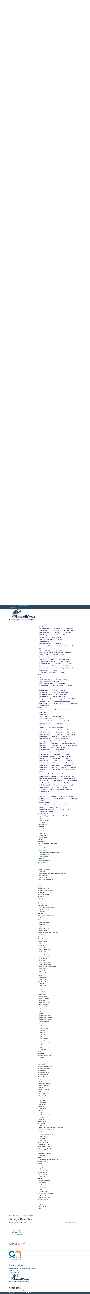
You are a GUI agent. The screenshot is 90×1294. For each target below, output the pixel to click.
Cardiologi (59, 732)
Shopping (40, 1163)
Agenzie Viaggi (43, 816)
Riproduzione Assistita (59, 767)
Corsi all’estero (43, 692)
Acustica (42, 727)
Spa (73, 646)
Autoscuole (69, 628)
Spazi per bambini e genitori (47, 809)
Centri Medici (58, 734)
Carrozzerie (55, 630)
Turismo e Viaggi (43, 1199)
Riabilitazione (43, 767)
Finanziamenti (62, 683)
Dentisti (52, 741)
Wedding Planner (44, 791)
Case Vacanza (67, 816)
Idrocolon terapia (56, 745)
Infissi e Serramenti (45, 663)
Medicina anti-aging (45, 752)
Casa (39, 867)
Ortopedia (57, 754)
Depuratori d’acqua (58, 654)
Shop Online (42, 712)
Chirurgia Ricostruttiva (61, 738)
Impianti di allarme (64, 659)
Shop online (73, 798)
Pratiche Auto (43, 637)
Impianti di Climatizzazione (47, 661)
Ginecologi (42, 745)
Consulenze (60, 718)
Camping (55, 816)
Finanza (40, 920)
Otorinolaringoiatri (55, 758)
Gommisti (56, 632)
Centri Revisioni (68, 630)
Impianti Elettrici (65, 661)
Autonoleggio (58, 628)
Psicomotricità (57, 763)
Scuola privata (73, 703)
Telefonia (42, 800)
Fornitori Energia (72, 780)
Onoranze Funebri (68, 785)
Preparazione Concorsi (59, 696)
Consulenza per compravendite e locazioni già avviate (55, 652)
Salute (39, 1011)
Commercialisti (56, 716)
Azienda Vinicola (55, 710)
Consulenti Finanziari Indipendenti (49, 681)
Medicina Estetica (62, 646)
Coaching (42, 741)
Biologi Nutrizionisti (45, 732)
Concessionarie (44, 632)
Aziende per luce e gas (67, 776)
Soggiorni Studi (44, 701)
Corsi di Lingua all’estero (60, 692)
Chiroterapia (43, 736)
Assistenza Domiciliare (56, 727)
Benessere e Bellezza (44, 854)
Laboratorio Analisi (71, 745)
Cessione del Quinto (45, 679)
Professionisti (42, 992)
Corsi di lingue (43, 696)
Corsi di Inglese (61, 694)
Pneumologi (43, 765)
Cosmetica (58, 643)
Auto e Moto (41, 822)
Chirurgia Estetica (44, 643)
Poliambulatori (43, 760)
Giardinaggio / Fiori (45, 783)
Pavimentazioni (65, 666)
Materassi (53, 666)
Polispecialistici (57, 760)
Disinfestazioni (57, 780)
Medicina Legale (44, 754)
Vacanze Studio (44, 705)
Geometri (42, 659)
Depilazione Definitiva (45, 646)
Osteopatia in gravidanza (46, 756)
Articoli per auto (44, 628)
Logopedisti (42, 747)
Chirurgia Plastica (44, 738)
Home (10, 1215)
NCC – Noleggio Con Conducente (49, 785)
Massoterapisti (60, 749)
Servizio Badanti (62, 787)
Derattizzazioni (43, 780)
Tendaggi (54, 670)
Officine (65, 635)
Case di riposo (71, 732)
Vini (66, 710)
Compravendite (43, 654)
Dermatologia (63, 741)
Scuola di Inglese (44, 703)
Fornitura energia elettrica (47, 657)
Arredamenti (60, 650)
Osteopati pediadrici (65, 756)
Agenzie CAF (43, 716)
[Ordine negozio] (72, 1222)
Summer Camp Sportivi (46, 811)
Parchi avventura (70, 805)
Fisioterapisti (54, 743)
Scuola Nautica (56, 637)
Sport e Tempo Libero (44, 1180)
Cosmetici (42, 796)
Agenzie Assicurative (45, 677)
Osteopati (67, 754)
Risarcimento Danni (45, 723)
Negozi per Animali (59, 798)
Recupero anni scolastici (46, 699)
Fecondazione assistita (69, 743)
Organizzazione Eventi (46, 787)
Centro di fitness (44, 805)
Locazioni (70, 663)
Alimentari (42, 710)
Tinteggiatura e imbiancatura (47, 672)
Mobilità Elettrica (44, 798)
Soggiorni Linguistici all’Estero (68, 699)
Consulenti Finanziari (62, 679)
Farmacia (42, 743)
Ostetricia (42, 758)
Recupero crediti (58, 685)
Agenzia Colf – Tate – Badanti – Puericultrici (52, 774)
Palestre (41, 807)
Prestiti (69, 685)
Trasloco (63, 672)
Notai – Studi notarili (63, 721)
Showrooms (43, 670)
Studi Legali (59, 723)
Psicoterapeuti (43, 763)
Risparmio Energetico (67, 668)
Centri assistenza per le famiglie (48, 778)
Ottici (67, 758)
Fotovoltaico (63, 657)
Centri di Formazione (59, 690)
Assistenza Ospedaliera (46, 730)
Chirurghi (54, 736)
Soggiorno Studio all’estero (62, 701)
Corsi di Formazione (45, 694)
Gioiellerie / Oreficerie (66, 796)
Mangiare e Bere (42, 981)
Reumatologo (55, 765)
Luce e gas (42, 666)
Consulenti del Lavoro (45, 718)
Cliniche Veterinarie (69, 778)
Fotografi (53, 796)
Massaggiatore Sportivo (58, 747)
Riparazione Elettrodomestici (48, 668)
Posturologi (69, 763)
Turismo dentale (69, 769)
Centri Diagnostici (44, 734)
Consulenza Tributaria (45, 721)
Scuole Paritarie (59, 703)
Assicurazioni (61, 677)
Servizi (40, 1125)
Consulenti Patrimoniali (46, 683)
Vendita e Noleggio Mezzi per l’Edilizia (50, 639)
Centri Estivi (57, 805)
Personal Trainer (54, 807)
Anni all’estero (43, 690)
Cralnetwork (30, 1293)
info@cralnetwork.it (14, 1272)
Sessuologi (42, 769)
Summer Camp (65, 809)
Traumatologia (55, 769)
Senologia (73, 767)
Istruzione (41, 945)
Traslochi (42, 789)
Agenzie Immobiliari (45, 650)
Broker (72, 677)
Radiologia (67, 765)
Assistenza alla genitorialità (47, 776)
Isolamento (59, 663)
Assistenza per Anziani (65, 730)
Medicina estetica (61, 752)
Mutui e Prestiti (43, 685)
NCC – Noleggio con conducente (48, 635)
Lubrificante (67, 632)
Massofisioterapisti (45, 749)
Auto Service (43, 630)
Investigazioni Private (62, 783)
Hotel (41, 818)
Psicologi (70, 760)
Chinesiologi (71, 734)
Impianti (52, 659)
